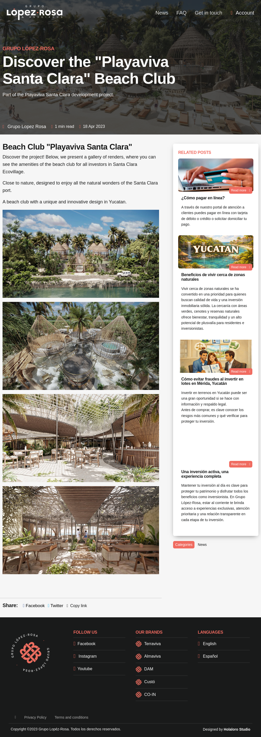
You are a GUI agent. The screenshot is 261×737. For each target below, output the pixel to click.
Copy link (77, 606)
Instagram (85, 656)
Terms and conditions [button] (71, 717)
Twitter (55, 605)
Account (242, 13)
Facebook (34, 605)
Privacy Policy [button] (35, 717)
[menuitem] (242, 13)
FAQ (181, 13)
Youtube (82, 669)
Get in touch (208, 13)
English (207, 644)
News (161, 13)
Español (208, 656)
